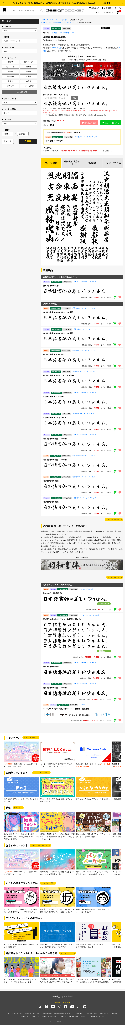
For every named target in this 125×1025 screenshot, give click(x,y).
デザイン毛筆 (63, 20)
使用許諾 (92, 163)
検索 (28, 141)
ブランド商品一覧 (113, 577)
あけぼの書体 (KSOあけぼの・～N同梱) (58, 312)
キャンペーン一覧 (30, 737)
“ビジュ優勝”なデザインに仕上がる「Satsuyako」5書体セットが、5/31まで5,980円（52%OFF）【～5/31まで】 (62, 3)
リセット (8, 141)
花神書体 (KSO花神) (54, 141)
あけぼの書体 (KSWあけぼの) (54, 418)
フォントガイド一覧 (40, 773)
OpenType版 (56, 48)
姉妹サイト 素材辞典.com (69, 1016)
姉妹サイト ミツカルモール (30, 1016)
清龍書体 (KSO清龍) (51, 481)
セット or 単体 (9, 109)
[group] (21, 755)
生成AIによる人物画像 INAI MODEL (92, 1016)
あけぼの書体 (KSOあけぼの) (54, 354)
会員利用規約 (47, 1013)
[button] (3, 3)
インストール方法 (113, 163)
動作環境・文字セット (72, 163)
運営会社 (114, 1013)
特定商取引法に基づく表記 (63, 1013)
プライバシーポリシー (15, 1013)
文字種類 (6, 120)
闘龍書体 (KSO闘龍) (51, 667)
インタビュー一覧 (47, 883)
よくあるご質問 (92, 1013)
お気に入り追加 (89, 123)
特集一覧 (17, 808)
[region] (82, 103)
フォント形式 (8, 47)
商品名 (6, 37)
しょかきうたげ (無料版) (52, 593)
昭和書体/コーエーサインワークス (65, 22)
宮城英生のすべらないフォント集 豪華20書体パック (63, 619)
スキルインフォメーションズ (89, 615)
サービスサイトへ (66, 953)
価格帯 (6, 130)
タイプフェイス (52, 20)
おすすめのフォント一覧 (39, 845)
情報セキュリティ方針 (32, 1013)
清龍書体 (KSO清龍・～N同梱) (55, 439)
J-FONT (83, 705)
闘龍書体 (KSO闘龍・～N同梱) (55, 688)
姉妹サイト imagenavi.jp (50, 1016)
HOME (43, 20)
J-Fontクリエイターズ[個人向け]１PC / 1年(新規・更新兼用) (66, 709)
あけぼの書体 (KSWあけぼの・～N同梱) (58, 375)
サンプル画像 (51, 163)
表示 (74, 98)
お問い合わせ (104, 1013)
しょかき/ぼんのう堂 (86, 589)
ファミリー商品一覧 (112, 520)
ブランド (6, 27)
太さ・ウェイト (9, 99)
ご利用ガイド (79, 1013)
